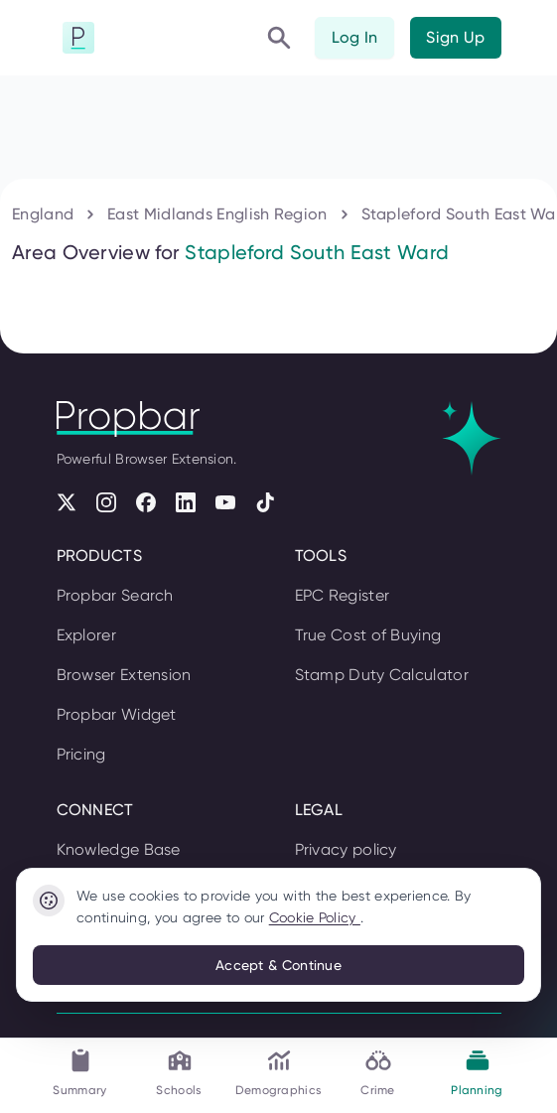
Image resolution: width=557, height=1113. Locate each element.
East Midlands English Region (217, 214)
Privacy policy (346, 849)
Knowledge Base (119, 849)
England (42, 214)
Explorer (86, 635)
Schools (179, 1071)
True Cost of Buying (368, 635)
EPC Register (342, 595)
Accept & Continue (278, 965)
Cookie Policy (314, 917)
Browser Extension (124, 674)
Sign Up (455, 37)
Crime (377, 1071)
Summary (79, 1071)
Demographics (279, 1071)
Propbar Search (115, 595)
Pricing (81, 754)
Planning (476, 1071)
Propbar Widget (117, 714)
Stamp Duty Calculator (382, 674)
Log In (355, 37)
